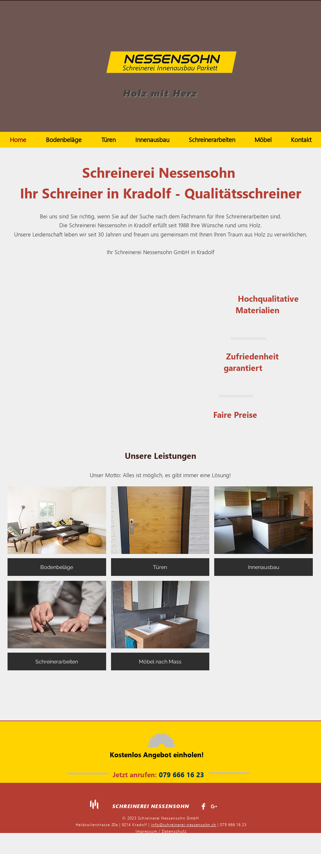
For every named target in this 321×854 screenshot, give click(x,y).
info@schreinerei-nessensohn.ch (183, 824)
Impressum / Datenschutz (161, 831)
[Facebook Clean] (203, 806)
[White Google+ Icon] (214, 806)
